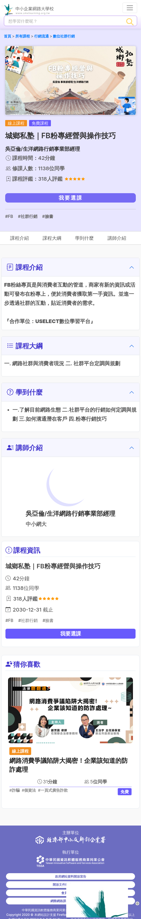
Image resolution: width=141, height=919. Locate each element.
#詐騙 (14, 790)
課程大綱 (52, 238)
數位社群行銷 (64, 36)
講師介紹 (116, 238)
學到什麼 (84, 238)
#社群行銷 (27, 216)
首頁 (7, 36)
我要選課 (71, 198)
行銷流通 (41, 36)
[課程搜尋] (63, 21)
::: (2, 6)
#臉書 (47, 216)
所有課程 (22, 36)
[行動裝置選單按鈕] (130, 8)
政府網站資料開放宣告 (70, 876)
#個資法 (29, 790)
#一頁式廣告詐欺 (53, 790)
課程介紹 (19, 238)
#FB (9, 216)
